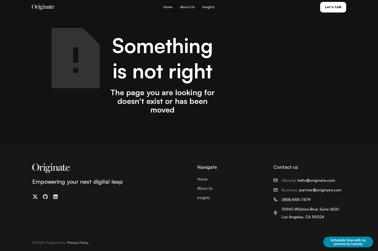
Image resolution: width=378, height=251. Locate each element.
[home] (43, 7)
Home (167, 7)
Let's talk (333, 7)
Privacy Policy (77, 242)
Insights (208, 7)
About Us (187, 7)
